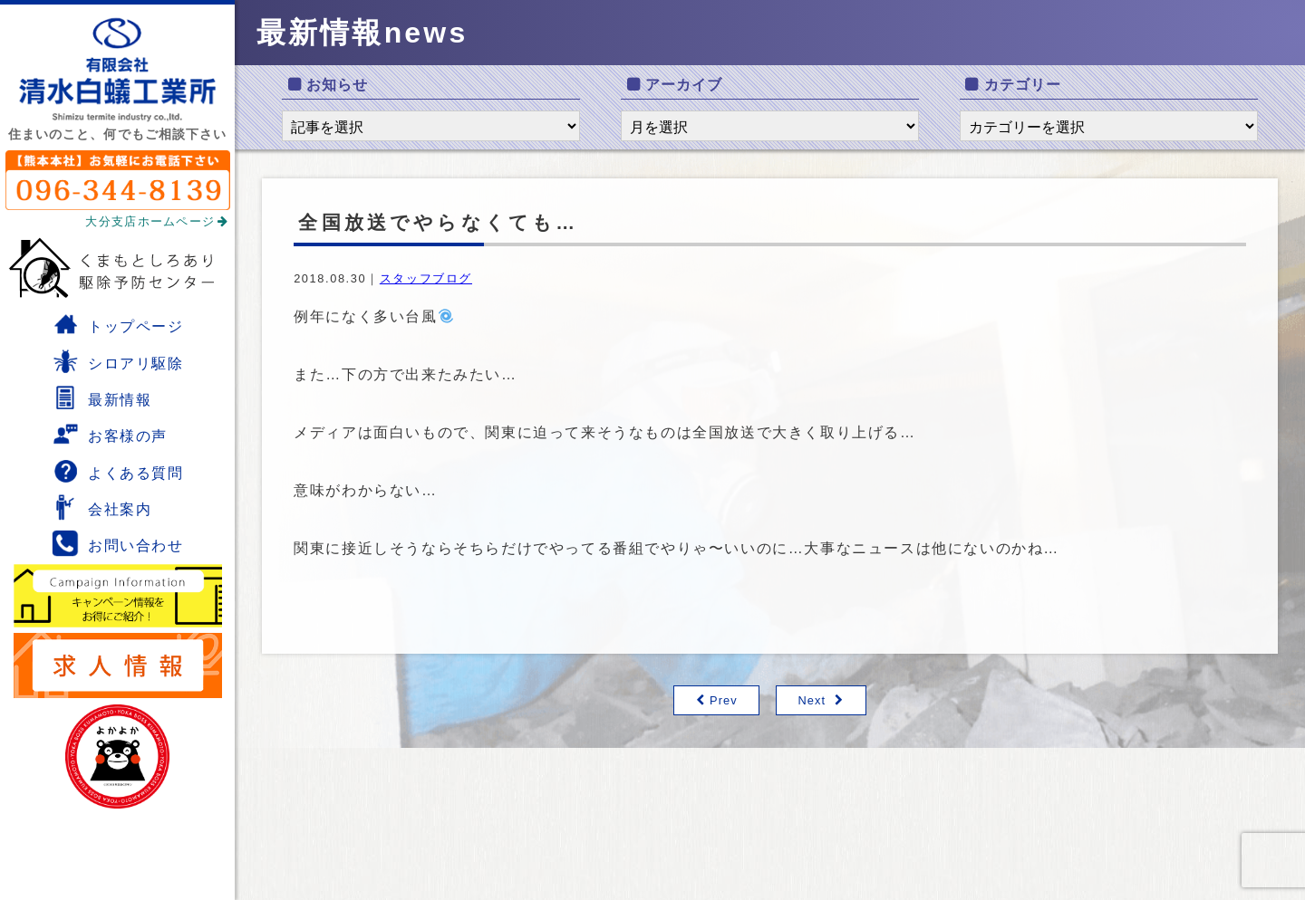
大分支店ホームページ (156, 221)
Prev (724, 700)
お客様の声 (110, 433)
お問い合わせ (118, 543)
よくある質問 (118, 470)
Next (812, 700)
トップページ (118, 324)
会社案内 (101, 507)
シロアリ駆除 (118, 361)
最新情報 (101, 397)
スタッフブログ (426, 278)
